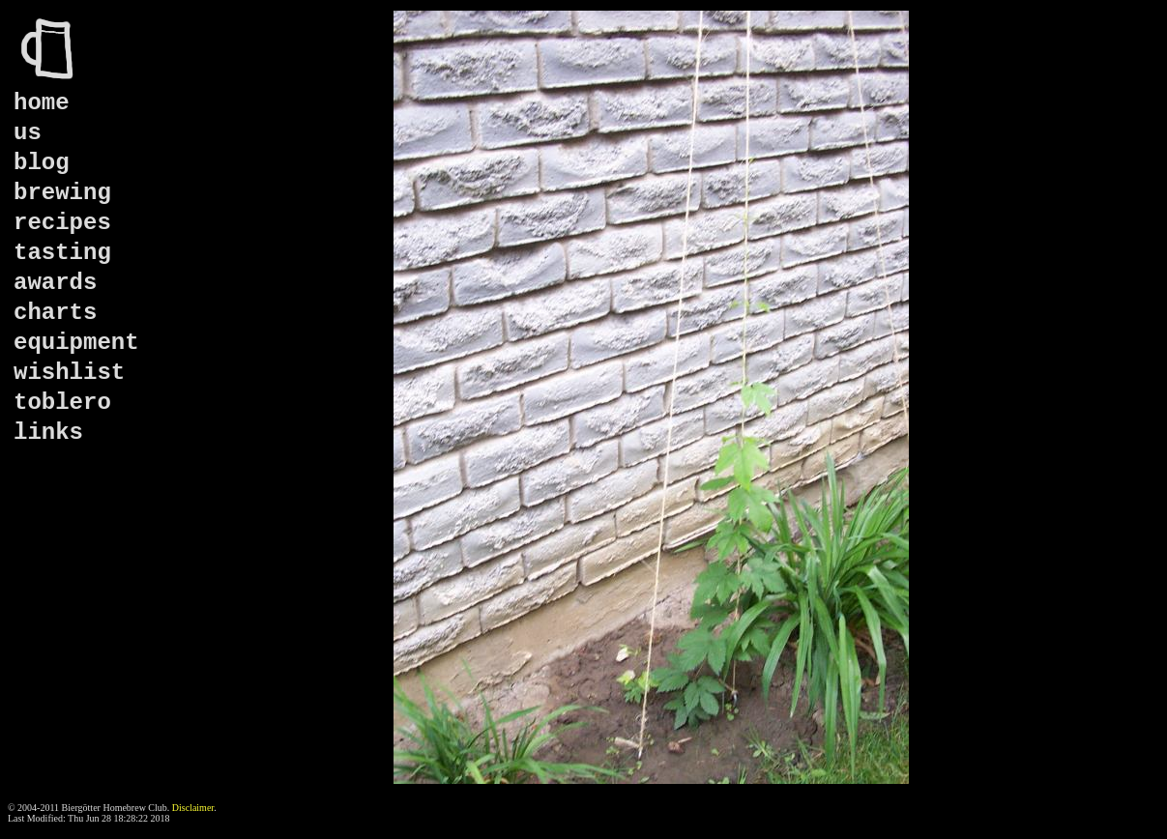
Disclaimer (193, 807)
